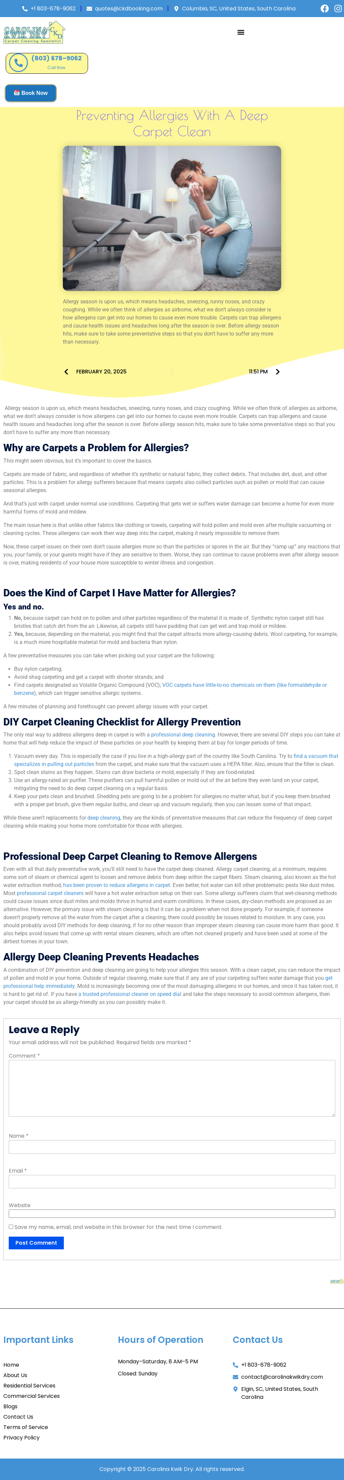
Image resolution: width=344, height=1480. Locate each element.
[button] (240, 32)
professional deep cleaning (183, 734)
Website (20, 1205)
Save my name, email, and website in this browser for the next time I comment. (118, 1227)
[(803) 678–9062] (18, 62)
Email (18, 1171)
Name (19, 1136)
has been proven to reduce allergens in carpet (116, 885)
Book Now (31, 93)
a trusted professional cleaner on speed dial (129, 994)
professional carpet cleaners (50, 893)
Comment (24, 1056)
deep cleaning (103, 818)
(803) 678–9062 (56, 58)
